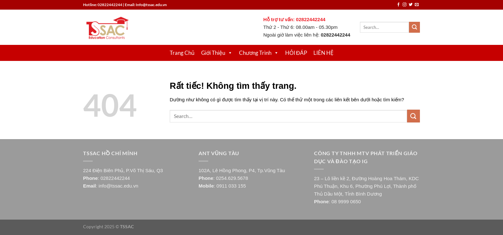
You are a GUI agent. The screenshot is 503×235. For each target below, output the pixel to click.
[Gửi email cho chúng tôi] (417, 5)
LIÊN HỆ (323, 52)
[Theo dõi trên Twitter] (411, 5)
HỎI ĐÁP (296, 52)
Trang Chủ (182, 52)
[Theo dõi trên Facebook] (398, 5)
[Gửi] (414, 27)
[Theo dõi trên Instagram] (404, 5)
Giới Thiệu (217, 52)
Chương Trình (259, 52)
